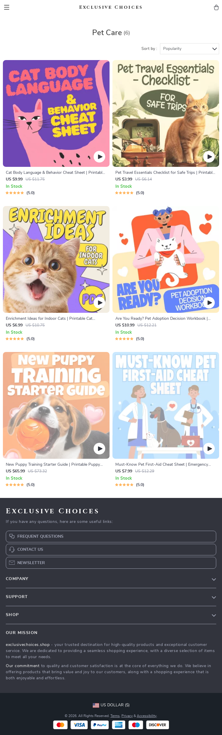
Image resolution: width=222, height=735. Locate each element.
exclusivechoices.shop (28, 645)
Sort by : (149, 49)
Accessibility (147, 716)
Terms (115, 716)
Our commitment (23, 666)
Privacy (127, 716)
